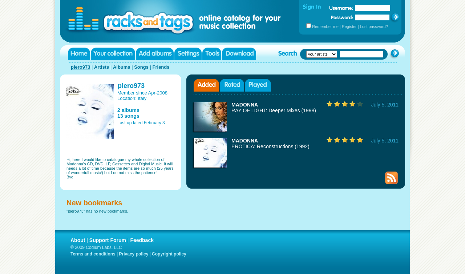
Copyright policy (169, 254)
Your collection (113, 54)
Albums (121, 67)
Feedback (142, 240)
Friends (161, 67)
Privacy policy (134, 254)
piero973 (80, 67)
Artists (101, 67)
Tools (211, 54)
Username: (341, 8)
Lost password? (374, 26)
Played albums (258, 85)
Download (239, 54)
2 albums (128, 110)
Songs (141, 67)
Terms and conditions (93, 254)
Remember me (325, 26)
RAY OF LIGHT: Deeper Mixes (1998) (273, 110)
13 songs (128, 116)
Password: (342, 17)
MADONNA (244, 105)
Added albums (206, 85)
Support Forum (107, 240)
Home (79, 54)
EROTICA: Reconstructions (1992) (270, 146)
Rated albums (232, 85)
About (77, 240)
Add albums (155, 54)
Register (349, 26)
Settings (188, 54)
